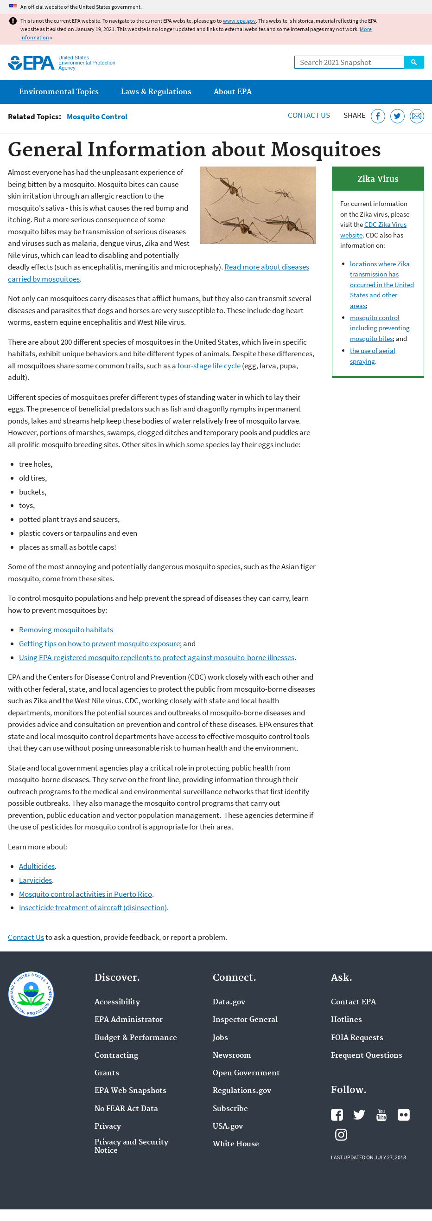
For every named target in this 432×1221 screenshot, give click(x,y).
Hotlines (346, 1020)
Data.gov (229, 1002)
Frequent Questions (366, 1056)
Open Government (246, 1073)
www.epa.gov (239, 20)
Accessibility (117, 1002)
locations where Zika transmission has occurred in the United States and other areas (382, 284)
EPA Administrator (129, 1020)
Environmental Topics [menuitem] (59, 92)
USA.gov (228, 1127)
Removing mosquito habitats (66, 629)
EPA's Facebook (337, 1115)
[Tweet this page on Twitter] (397, 116)
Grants (107, 1073)
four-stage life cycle (209, 365)
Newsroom (232, 1056)
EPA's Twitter (359, 1115)
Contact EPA (353, 1002)
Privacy (108, 1127)
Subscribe (230, 1109)
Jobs (220, 1038)
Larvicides (35, 880)
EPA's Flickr (404, 1115)
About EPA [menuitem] (233, 92)
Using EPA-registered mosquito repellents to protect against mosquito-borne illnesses (156, 657)
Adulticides (37, 866)
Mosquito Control (97, 117)
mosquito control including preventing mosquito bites (380, 328)
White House (236, 1144)
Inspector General (245, 1020)
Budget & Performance (136, 1038)
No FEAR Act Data (126, 1109)
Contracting (116, 1056)
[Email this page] (417, 116)
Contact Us (309, 115)
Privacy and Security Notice (131, 1146)
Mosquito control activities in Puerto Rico (85, 894)
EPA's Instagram (341, 1135)
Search (414, 62)
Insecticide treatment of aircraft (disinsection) (93, 907)
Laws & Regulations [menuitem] (156, 92)
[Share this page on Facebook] (378, 116)
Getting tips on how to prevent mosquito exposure (99, 643)
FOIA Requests (357, 1038)
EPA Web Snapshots (130, 1091)
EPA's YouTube (381, 1115)
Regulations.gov (242, 1091)
